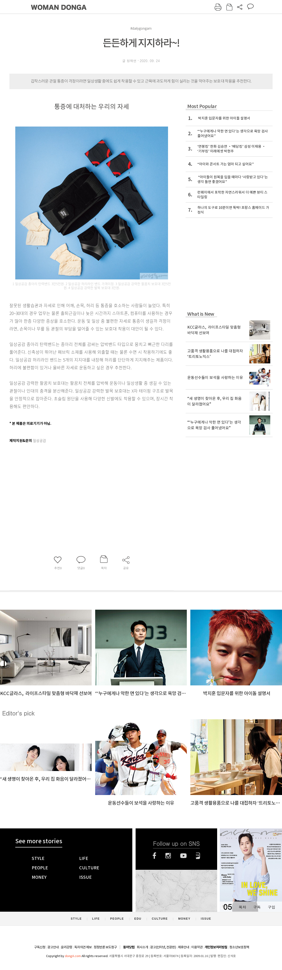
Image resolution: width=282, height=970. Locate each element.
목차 (242, 907)
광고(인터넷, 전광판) (163, 947)
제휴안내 (183, 947)
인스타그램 (168, 855)
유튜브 (183, 855)
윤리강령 (66, 947)
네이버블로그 (198, 855)
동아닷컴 (128, 947)
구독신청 (39, 947)
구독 (257, 907)
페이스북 (154, 855)
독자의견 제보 (83, 947)
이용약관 (197, 947)
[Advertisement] (79, 481)
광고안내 (53, 947)
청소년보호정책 (239, 947)
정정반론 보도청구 (105, 947)
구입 (271, 907)
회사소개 (142, 947)
